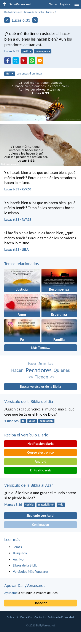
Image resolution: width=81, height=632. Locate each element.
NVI (9, 73)
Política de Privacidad (61, 617)
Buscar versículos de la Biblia (40, 386)
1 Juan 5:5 (11, 421)
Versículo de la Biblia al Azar (28, 485)
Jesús (32, 420)
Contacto (39, 617)
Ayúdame (10, 593)
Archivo (18, 559)
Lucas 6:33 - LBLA (16, 250)
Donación (40, 603)
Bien (30, 377)
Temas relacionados (21, 263)
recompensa (43, 51)
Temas (53, 4)
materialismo (46, 504)
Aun (42, 363)
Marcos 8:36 (13, 505)
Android (40, 461)
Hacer (32, 364)
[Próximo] (35, 20)
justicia (27, 51)
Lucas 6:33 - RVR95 (17, 219)
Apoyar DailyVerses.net (24, 585)
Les (50, 364)
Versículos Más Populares (30, 572)
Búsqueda (20, 553)
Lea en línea (29, 73)
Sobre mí (12, 617)
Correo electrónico (40, 452)
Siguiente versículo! (40, 516)
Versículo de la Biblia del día (28, 401)
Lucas (49, 12)
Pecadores (39, 370)
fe (23, 420)
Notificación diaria (40, 444)
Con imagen (40, 525)
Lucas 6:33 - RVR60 (17, 189)
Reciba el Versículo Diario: (26, 435)
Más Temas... (40, 348)
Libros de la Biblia (34, 12)
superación (46, 420)
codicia (29, 504)
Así (52, 377)
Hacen (17, 370)
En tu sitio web (40, 470)
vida (60, 504)
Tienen (41, 377)
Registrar (65, 4)
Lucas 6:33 (11, 51)
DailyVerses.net (13, 12)
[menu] (76, 6)
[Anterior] (7, 20)
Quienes (62, 370)
